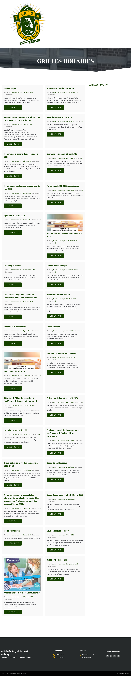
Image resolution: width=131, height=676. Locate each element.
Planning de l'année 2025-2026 (60, 88)
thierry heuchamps (16, 92)
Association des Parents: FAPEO (61, 353)
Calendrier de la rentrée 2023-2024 (62, 398)
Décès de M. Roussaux (57, 463)
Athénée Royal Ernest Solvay (11, 653)
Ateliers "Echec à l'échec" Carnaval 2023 (22, 593)
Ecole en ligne (10, 88)
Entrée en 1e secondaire (15, 327)
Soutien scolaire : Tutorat (58, 531)
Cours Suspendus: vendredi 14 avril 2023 (65, 495)
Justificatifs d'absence (57, 560)
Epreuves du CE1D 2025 (14, 215)
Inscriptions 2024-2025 (14, 371)
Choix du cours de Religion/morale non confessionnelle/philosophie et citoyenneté (64, 433)
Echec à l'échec (53, 327)
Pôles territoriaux (12, 531)
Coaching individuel (12, 265)
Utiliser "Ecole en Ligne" (57, 265)
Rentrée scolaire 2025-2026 (59, 117)
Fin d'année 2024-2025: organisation (63, 186)
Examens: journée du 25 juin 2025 (62, 154)
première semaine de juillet (16, 430)
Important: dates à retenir (58, 294)
